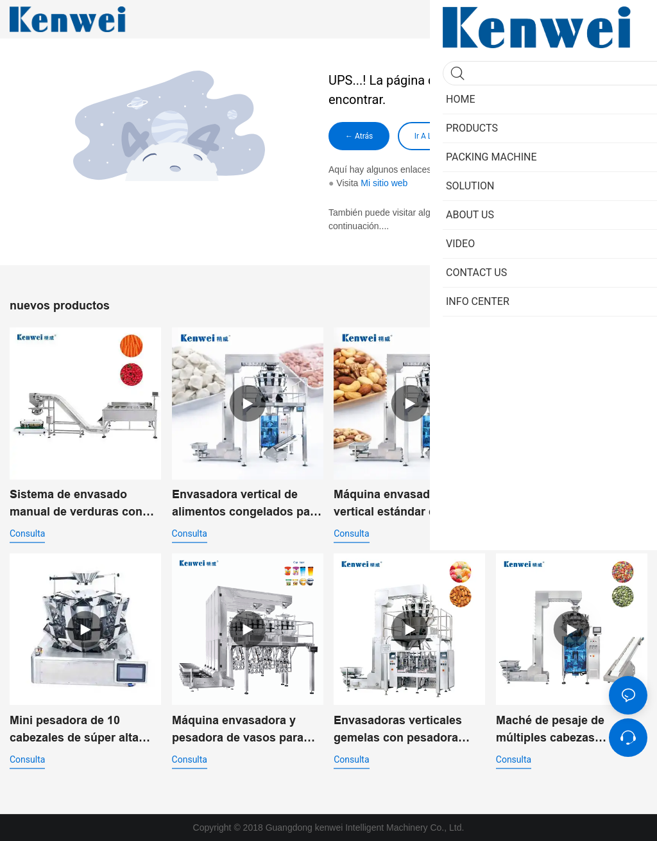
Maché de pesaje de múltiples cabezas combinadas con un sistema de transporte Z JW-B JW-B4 (561, 730)
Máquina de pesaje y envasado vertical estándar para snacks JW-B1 (570, 504)
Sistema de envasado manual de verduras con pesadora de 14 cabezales (80, 504)
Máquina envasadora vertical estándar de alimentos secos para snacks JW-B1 (392, 504)
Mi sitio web (384, 183)
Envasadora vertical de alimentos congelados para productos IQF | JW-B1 (246, 504)
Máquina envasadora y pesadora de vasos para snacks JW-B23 (237, 730)
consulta (27, 533)
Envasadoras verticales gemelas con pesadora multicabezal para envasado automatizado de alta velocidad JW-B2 (407, 730)
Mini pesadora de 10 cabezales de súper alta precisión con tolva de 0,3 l (83, 730)
